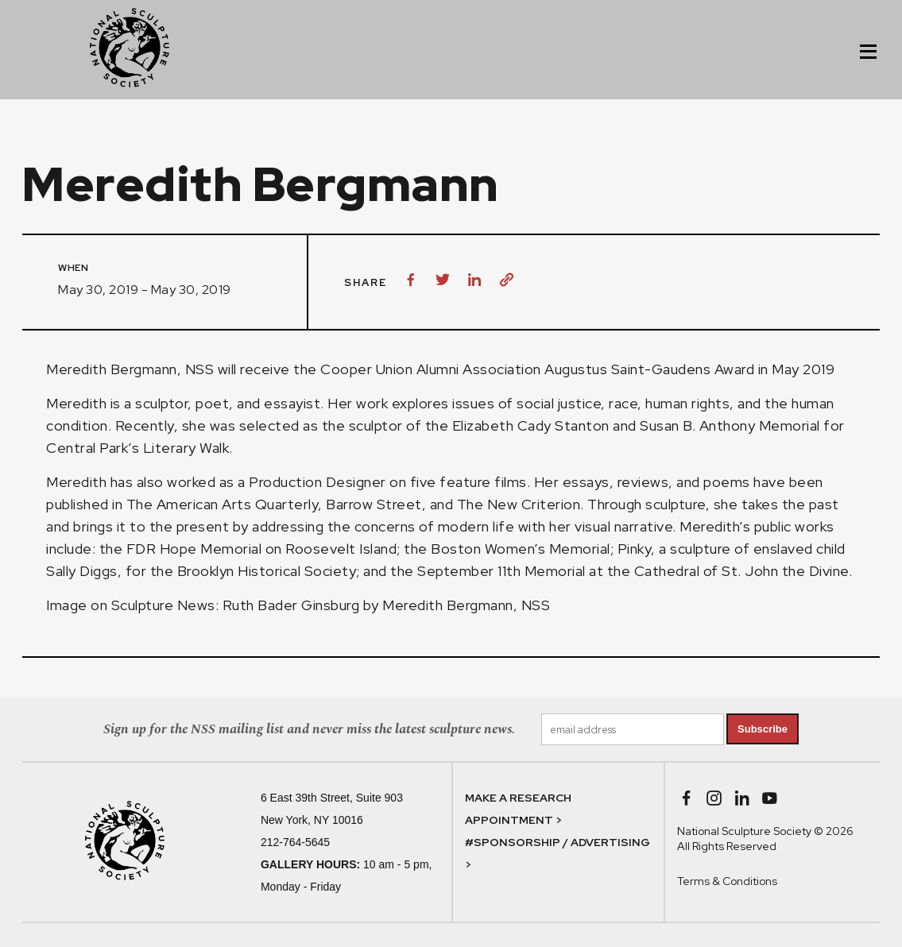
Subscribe (762, 729)
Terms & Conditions (727, 881)
